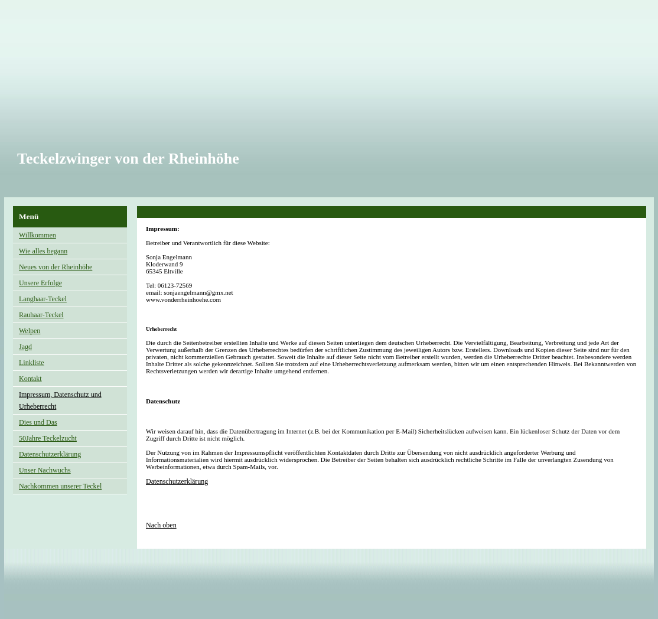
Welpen (29, 331)
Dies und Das (38, 422)
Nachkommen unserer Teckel (60, 486)
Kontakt (30, 378)
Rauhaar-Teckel (41, 315)
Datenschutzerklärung (50, 454)
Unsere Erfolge (40, 283)
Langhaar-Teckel (43, 299)
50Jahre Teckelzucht (48, 438)
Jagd (25, 347)
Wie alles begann (43, 251)
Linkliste (31, 363)
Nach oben (161, 525)
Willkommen (37, 235)
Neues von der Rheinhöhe (55, 267)
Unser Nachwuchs (45, 470)
